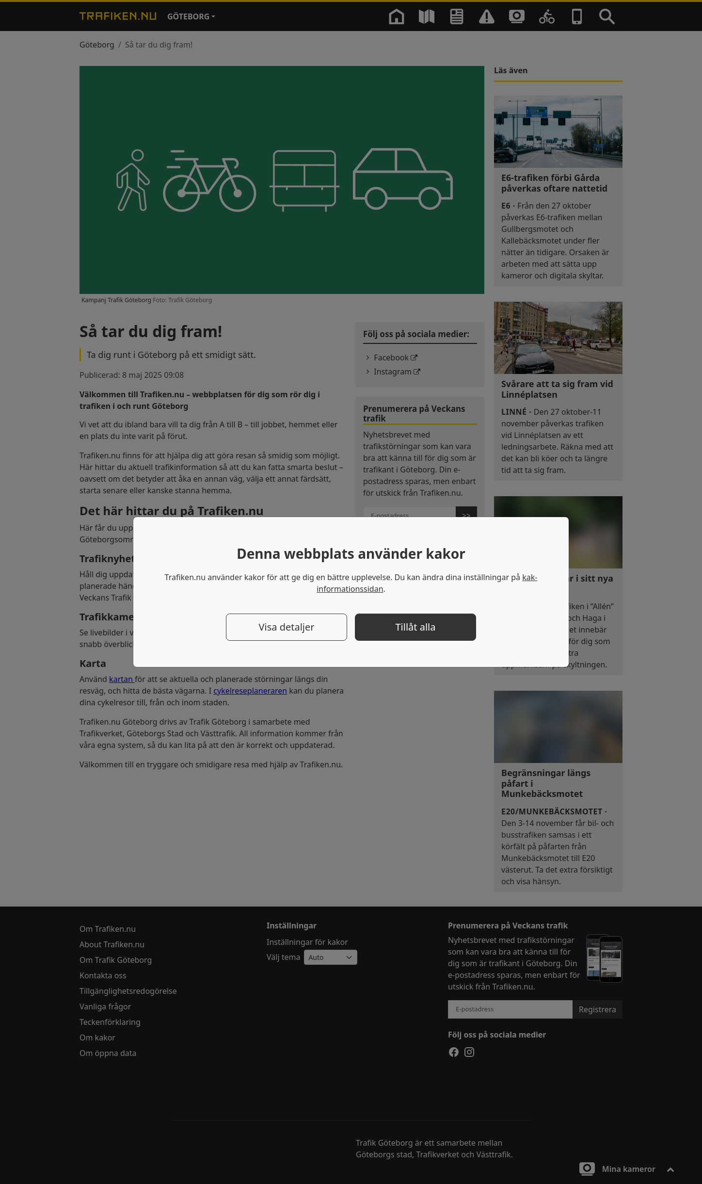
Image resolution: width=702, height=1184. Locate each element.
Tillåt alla (416, 626)
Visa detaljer (286, 626)
